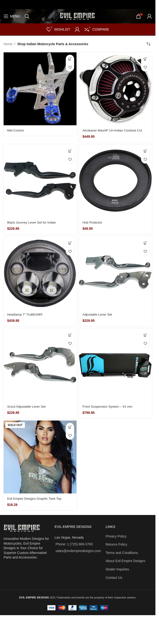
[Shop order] (148, 44)
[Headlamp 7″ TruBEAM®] (40, 272)
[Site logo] (78, 16)
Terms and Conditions (122, 553)
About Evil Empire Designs (125, 561)
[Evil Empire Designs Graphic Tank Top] (40, 457)
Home (8, 44)
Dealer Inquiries (117, 569)
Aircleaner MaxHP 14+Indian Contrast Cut (113, 130)
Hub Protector (92, 222)
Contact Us (114, 578)
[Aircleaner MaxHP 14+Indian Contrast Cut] (115, 88)
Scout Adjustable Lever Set (27, 406)
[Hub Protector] (115, 180)
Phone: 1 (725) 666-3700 (74, 544)
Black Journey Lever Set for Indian (32, 222)
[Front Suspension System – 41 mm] (115, 364)
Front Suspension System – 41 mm (108, 406)
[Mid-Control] (40, 88)
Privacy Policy (116, 536)
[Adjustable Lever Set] (115, 272)
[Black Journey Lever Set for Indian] (40, 180)
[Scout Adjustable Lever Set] (40, 364)
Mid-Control (15, 130)
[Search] (27, 16)
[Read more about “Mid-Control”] (70, 59)
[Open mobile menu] (11, 16)
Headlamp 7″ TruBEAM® (25, 314)
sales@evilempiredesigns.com (78, 551)
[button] (145, 59)
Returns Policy (116, 544)
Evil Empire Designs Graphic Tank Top (35, 498)
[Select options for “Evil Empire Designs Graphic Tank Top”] (70, 427)
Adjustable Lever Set (97, 314)
